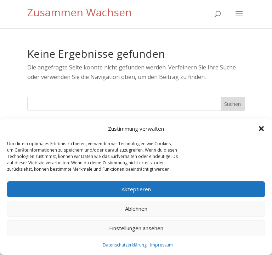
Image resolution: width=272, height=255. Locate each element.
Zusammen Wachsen (79, 12)
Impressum (161, 245)
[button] (261, 128)
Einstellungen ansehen (136, 228)
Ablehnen (136, 208)
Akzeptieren (136, 189)
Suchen (232, 104)
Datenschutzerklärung (125, 245)
